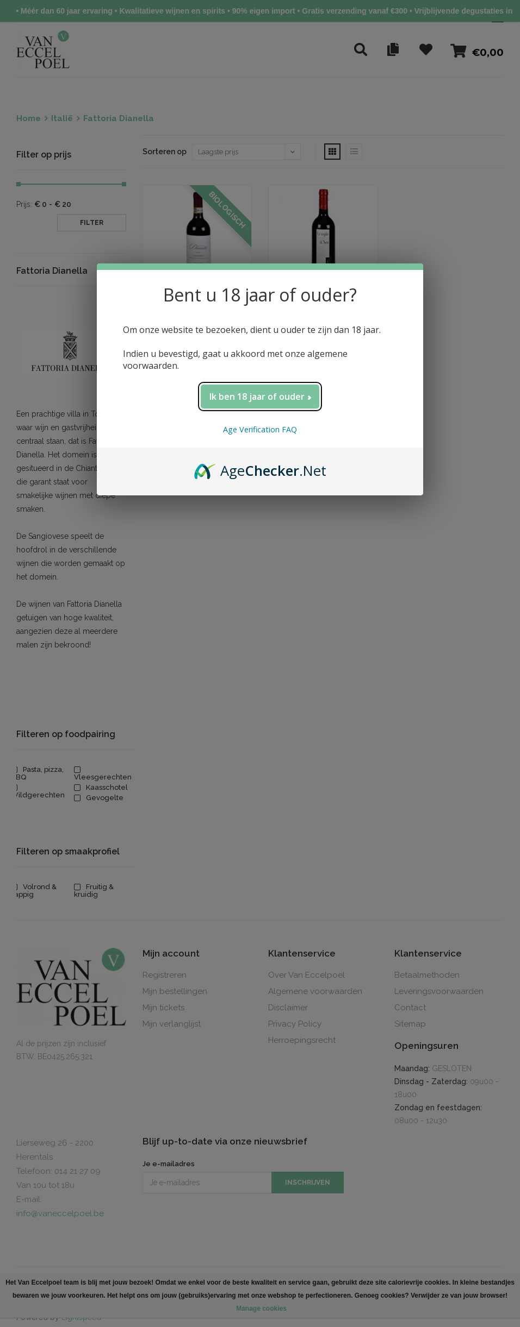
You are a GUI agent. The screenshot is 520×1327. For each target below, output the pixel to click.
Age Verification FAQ (260, 429)
